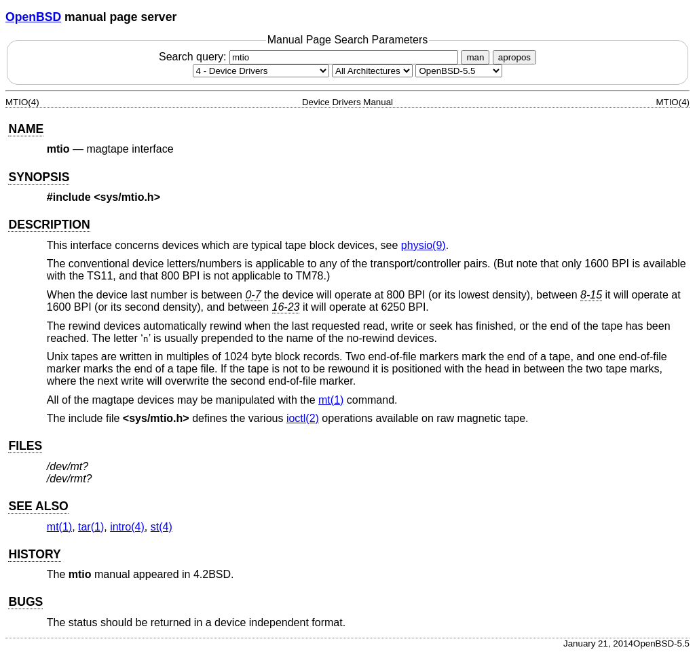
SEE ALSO (38, 506)
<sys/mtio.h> (127, 197)
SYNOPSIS (38, 177)
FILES (25, 446)
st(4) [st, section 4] (161, 527)
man (475, 57)
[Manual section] (261, 70)
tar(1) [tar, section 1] (91, 527)
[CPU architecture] (372, 70)
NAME (25, 129)
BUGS (25, 602)
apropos (514, 57)
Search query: (310, 56)
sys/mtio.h (156, 418)
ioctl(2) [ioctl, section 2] (302, 418)
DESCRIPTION (49, 224)
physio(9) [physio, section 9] (423, 245)
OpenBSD (33, 17)
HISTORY (34, 554)
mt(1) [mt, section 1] (330, 400)
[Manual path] (458, 70)
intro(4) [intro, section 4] (127, 527)
